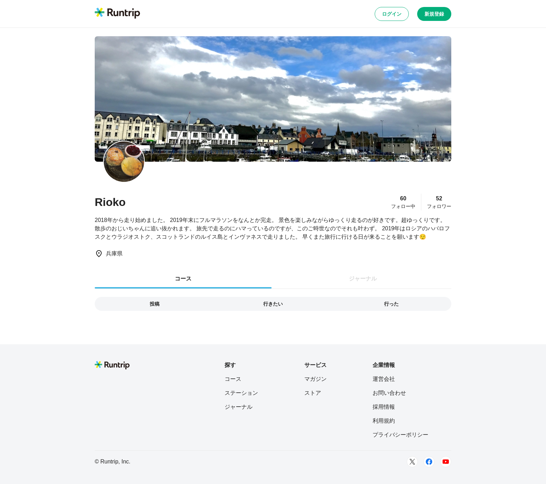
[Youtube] (445, 461)
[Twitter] (412, 461)
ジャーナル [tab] (363, 279)
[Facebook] (429, 461)
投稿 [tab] (154, 304)
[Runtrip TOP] (117, 14)
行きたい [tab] (273, 304)
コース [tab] (183, 279)
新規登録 (434, 14)
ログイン (391, 14)
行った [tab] (391, 304)
